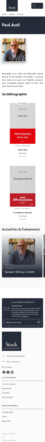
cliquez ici (25, 316)
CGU (3, 437)
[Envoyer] (38, 322)
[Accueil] (12, 5)
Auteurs (11, 14)
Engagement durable (8, 434)
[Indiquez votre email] (19, 322)
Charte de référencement (9, 440)
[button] (22, 255)
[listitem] (4, 372)
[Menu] (37, 6)
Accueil (4, 14)
